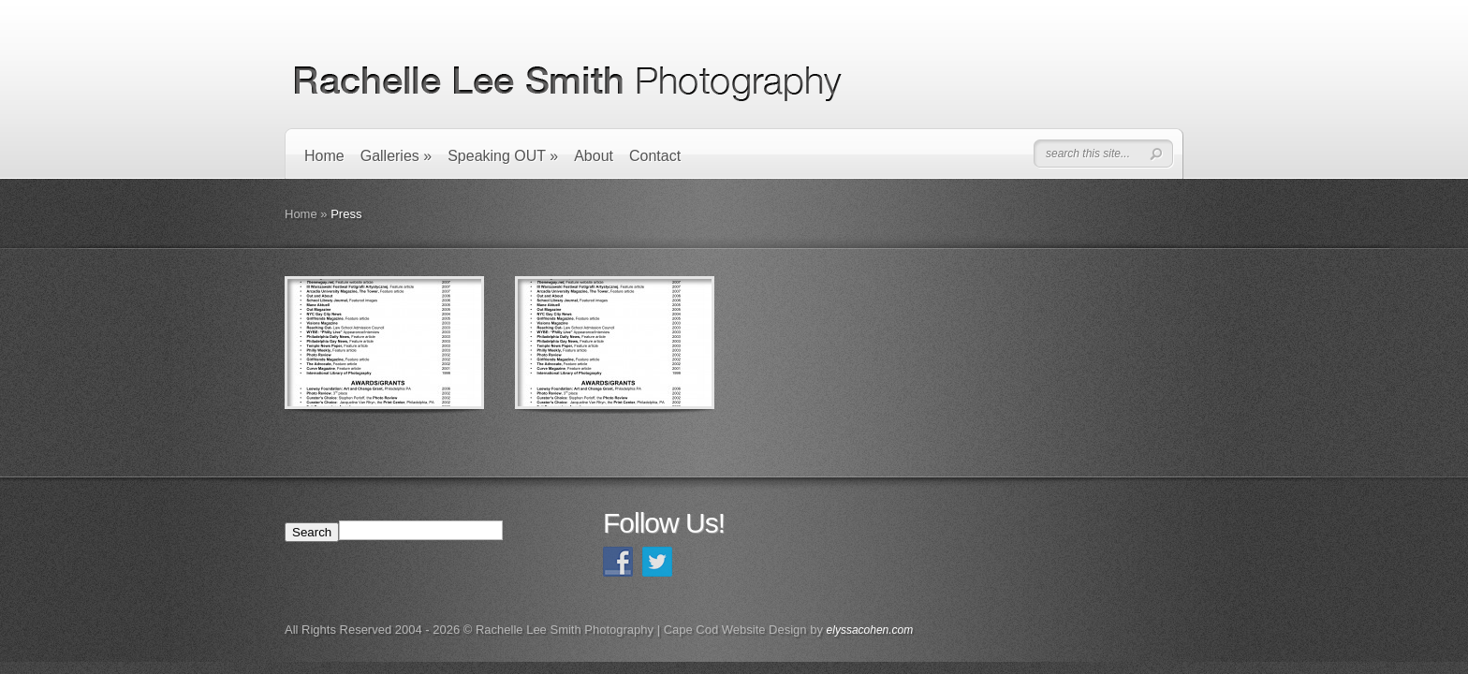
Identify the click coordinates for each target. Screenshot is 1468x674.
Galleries (396, 156)
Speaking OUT (503, 156)
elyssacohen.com (870, 630)
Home (324, 156)
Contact (655, 156)
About (593, 156)
